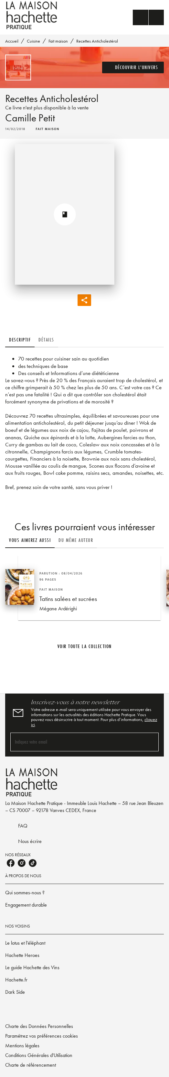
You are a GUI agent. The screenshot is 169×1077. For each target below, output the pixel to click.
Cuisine (33, 41)
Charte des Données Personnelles (39, 1026)
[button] (133, 67)
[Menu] (148, 17)
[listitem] (10, 863)
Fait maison (58, 41)
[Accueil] (32, 15)
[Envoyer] (151, 742)
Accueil (11, 41)
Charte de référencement (30, 1065)
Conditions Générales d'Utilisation (38, 1055)
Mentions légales (22, 1045)
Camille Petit (30, 118)
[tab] (20, 339)
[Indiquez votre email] (76, 742)
